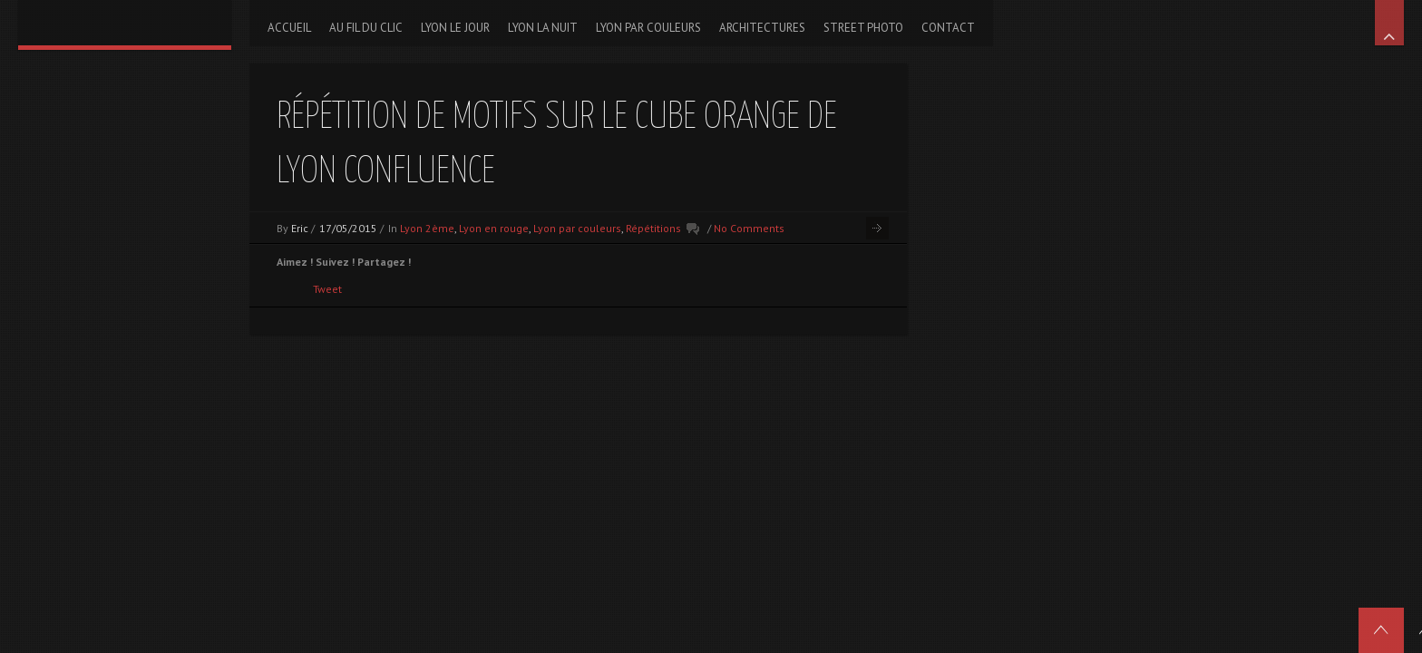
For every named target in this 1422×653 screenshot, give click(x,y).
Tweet (327, 289)
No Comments (749, 228)
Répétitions (653, 228)
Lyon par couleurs (577, 228)
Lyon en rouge (494, 228)
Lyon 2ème (427, 228)
